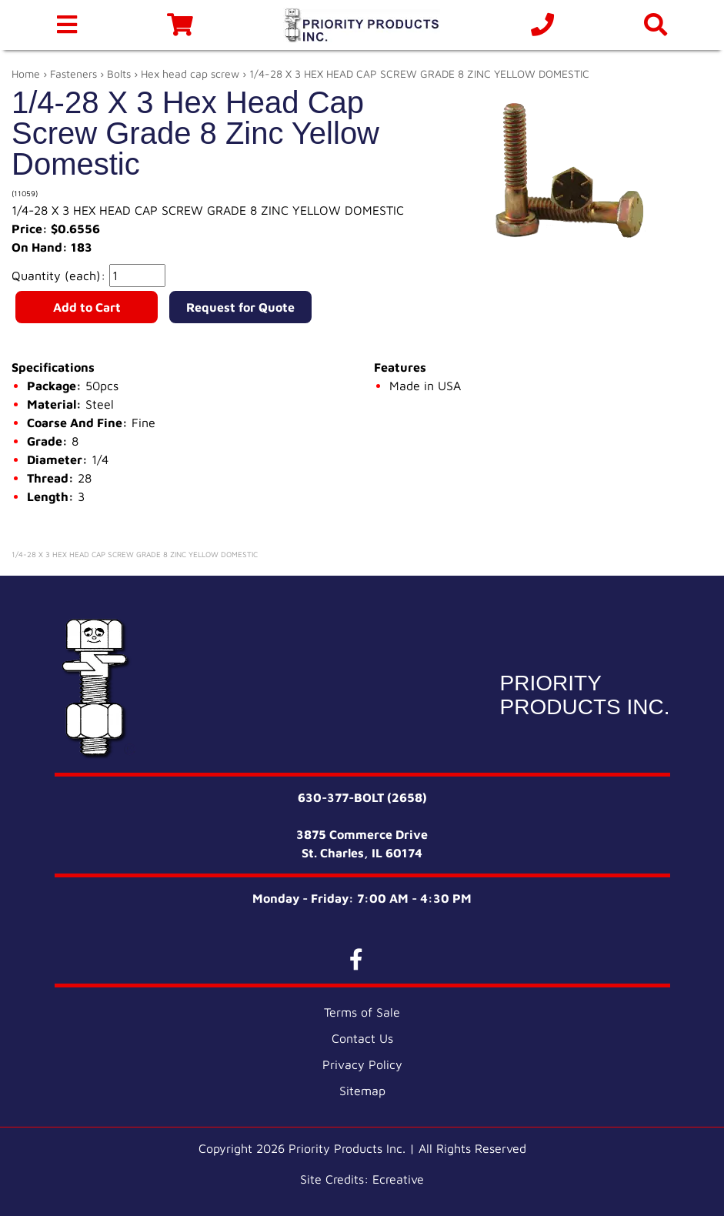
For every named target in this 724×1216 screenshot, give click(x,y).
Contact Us (362, 1038)
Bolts (119, 73)
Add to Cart (87, 307)
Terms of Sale (362, 1012)
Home (26, 73)
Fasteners (73, 73)
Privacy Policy (362, 1064)
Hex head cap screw (190, 73)
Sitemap (362, 1090)
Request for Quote (240, 307)
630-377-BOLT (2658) (362, 797)
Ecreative (398, 1179)
